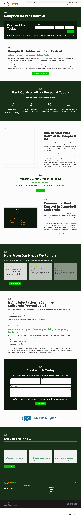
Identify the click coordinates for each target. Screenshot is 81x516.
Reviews (50, 493)
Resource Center (54, 2)
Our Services (51, 491)
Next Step (70, 31)
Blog (60, 2)
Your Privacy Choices (17, 504)
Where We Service (39, 2)
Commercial (51, 489)
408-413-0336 (72, 2)
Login (28, 2)
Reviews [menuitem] (67, 4)
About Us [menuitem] (32, 4)
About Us (51, 485)
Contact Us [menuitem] (73, 4)
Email (56, 27)
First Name (37, 27)
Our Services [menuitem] (61, 4)
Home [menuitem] (27, 4)
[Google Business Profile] (75, 483)
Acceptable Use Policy (70, 35)
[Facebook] (73, 483)
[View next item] (7, 283)
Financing (33, 2)
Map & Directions (25, 487)
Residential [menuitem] (38, 4)
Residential (51, 487)
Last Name (47, 27)
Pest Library (47, 2)
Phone (66, 27)
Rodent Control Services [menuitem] (53, 4)
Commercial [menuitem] (44, 4)
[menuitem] (5, 505)
